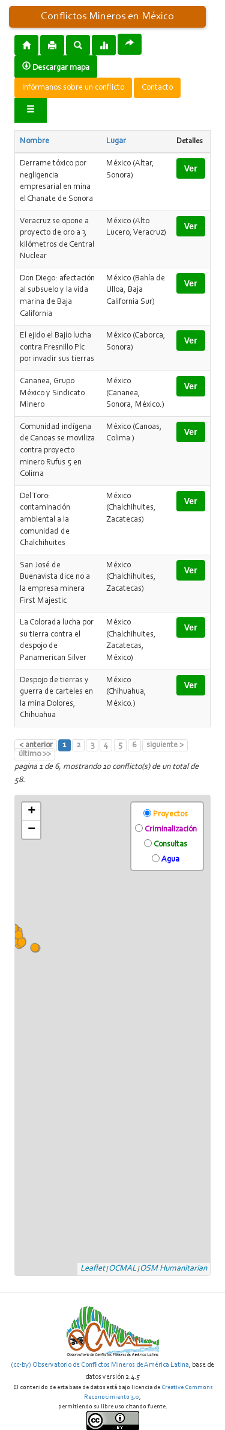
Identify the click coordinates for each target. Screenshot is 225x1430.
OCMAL (122, 1269)
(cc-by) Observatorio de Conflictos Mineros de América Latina (100, 1365)
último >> (35, 754)
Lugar (116, 141)
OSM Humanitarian (173, 1269)
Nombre (34, 141)
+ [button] (31, 812)
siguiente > (165, 745)
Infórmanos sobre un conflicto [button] (73, 88)
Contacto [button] (157, 88)
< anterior (36, 745)
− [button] (31, 830)
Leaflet (92, 1269)
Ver (190, 168)
